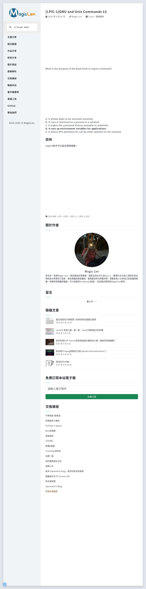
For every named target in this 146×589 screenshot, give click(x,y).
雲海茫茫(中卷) (63, 361)
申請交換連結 (52, 491)
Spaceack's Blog (54, 486)
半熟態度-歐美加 (53, 415)
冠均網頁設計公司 (54, 461)
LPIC (65, 216)
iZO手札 (49, 440)
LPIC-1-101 (84, 216)
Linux (91, 16)
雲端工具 (12, 98)
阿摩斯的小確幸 (53, 420)
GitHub (12, 105)
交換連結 (12, 78)
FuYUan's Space (54, 425)
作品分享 (12, 50)
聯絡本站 (12, 85)
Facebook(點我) (87, 281)
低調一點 (50, 456)
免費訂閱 (91, 396)
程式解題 (12, 44)
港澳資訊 (50, 435)
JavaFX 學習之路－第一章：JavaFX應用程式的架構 (79, 330)
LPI (59, 216)
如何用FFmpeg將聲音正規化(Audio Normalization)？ (81, 351)
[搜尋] (21, 27)
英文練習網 (51, 481)
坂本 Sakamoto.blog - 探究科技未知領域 (65, 471)
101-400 (52, 216)
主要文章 (12, 37)
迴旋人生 (50, 466)
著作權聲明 (13, 92)
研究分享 (12, 57)
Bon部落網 (51, 430)
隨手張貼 (12, 64)
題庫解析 (12, 71)
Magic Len (77, 16)
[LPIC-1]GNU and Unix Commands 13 (76, 11)
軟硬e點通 (50, 445)
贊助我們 (12, 112)
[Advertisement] (92, 42)
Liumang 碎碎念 (53, 450)
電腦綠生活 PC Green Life (58, 476)
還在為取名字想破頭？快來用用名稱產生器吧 (76, 319)
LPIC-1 (73, 216)
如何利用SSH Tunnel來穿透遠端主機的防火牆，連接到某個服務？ (86, 340)
